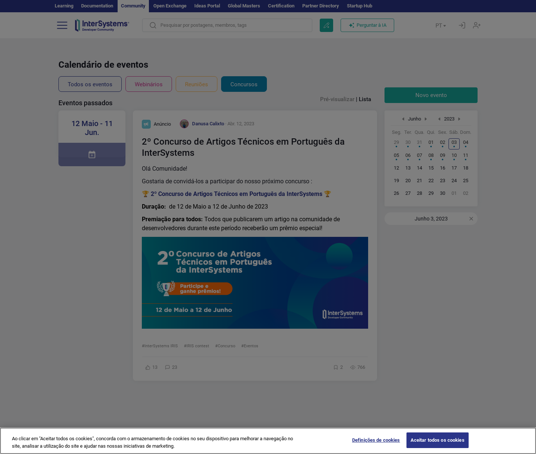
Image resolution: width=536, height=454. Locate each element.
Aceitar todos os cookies (438, 444)
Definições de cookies (376, 444)
